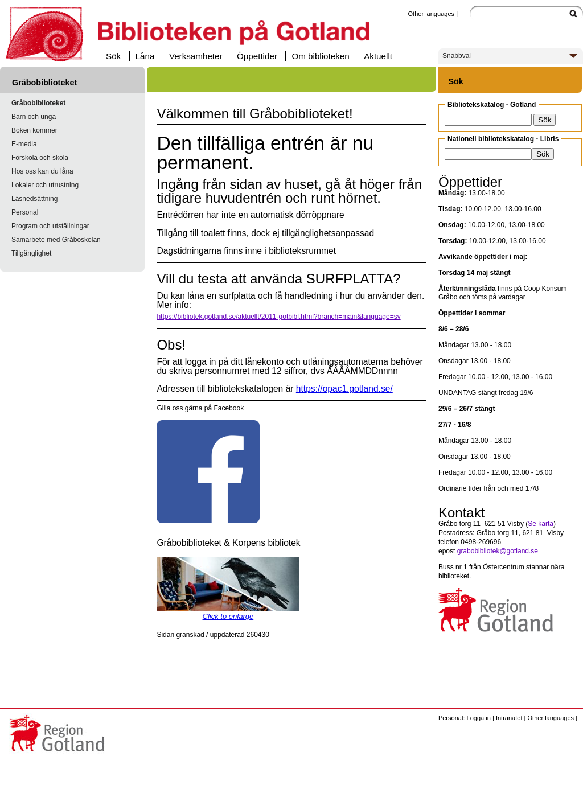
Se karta (540, 524)
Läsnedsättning (34, 199)
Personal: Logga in (464, 717)
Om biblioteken (320, 56)
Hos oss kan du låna (42, 171)
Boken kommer (34, 130)
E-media (24, 144)
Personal (24, 212)
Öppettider (257, 56)
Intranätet (509, 717)
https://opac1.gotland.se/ (344, 388)
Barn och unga (33, 117)
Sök (113, 56)
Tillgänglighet (31, 253)
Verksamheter (196, 56)
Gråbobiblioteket (38, 103)
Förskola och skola (39, 158)
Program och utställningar (50, 226)
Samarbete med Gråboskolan (56, 240)
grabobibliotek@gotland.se (497, 551)
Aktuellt (378, 56)
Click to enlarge (228, 616)
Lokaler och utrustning (45, 185)
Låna (145, 56)
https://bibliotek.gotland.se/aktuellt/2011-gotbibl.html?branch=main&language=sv (278, 316)
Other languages (431, 13)
